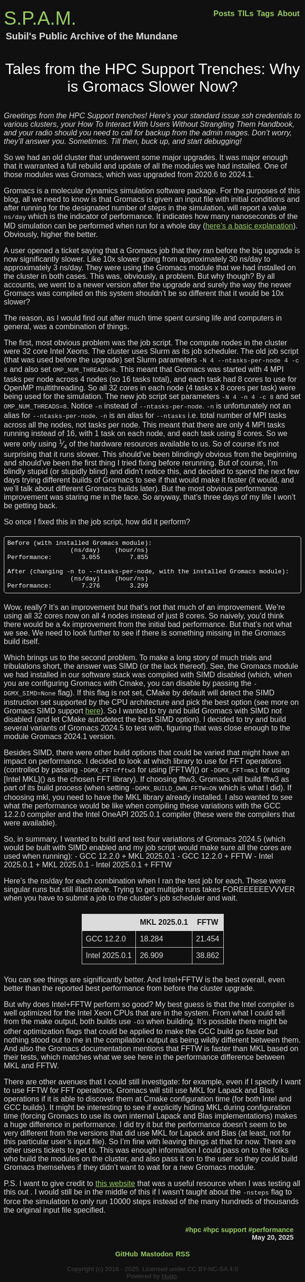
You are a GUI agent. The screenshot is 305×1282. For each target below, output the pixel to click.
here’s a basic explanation (249, 225)
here (93, 713)
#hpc (193, 1228)
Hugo (169, 1274)
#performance (271, 1228)
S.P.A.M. (40, 18)
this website (115, 1183)
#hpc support (225, 1228)
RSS (183, 1252)
